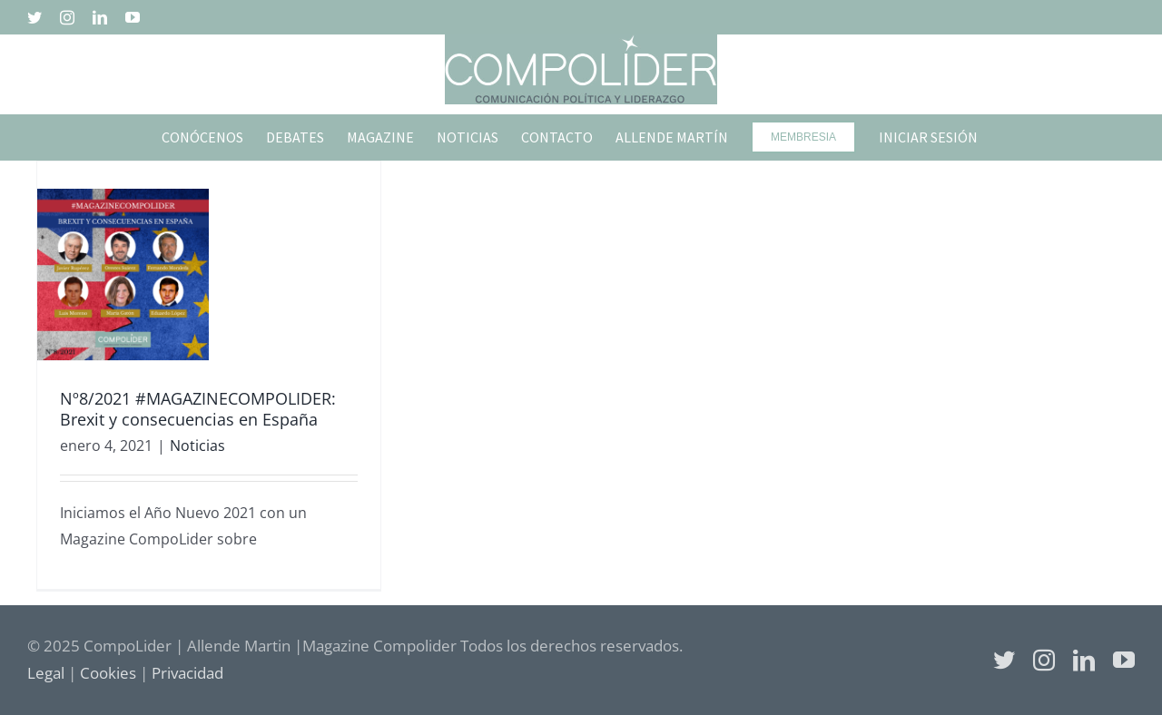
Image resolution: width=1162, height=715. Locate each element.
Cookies (108, 672)
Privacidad (187, 672)
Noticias (197, 445)
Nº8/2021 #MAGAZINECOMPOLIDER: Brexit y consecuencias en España (198, 408)
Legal (45, 672)
